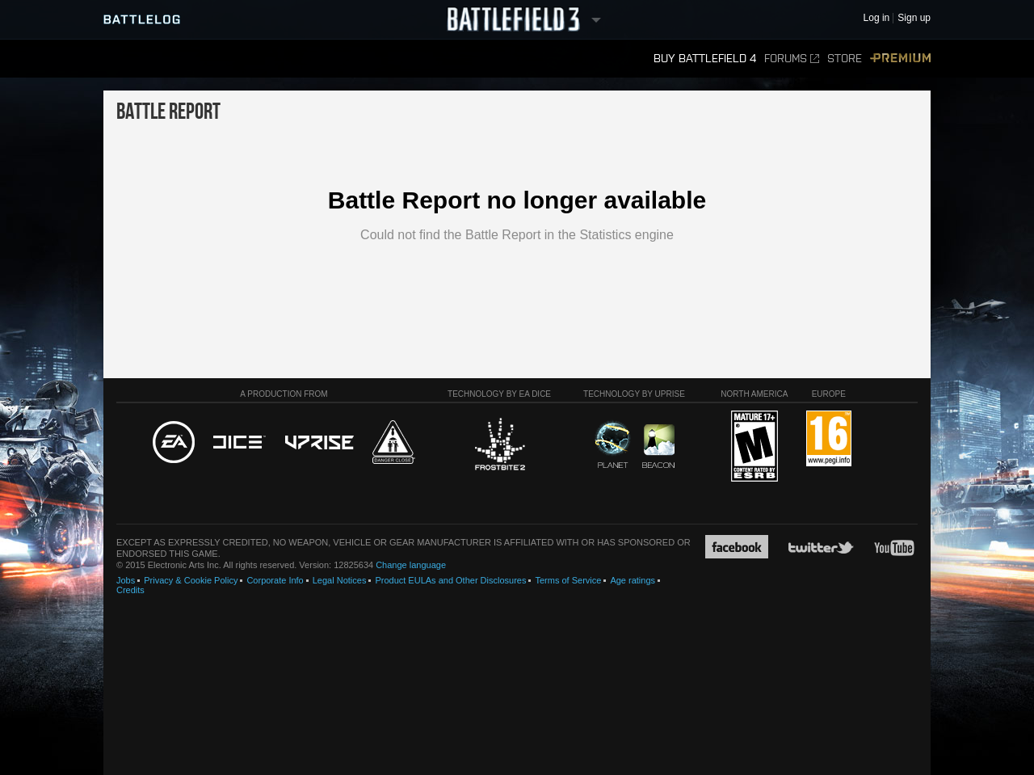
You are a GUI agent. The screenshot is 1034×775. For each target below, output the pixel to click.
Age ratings (632, 580)
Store (844, 58)
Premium (900, 59)
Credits (130, 590)
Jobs (125, 580)
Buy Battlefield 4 (705, 58)
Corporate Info (274, 580)
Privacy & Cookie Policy (190, 580)
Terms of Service (568, 580)
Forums (791, 58)
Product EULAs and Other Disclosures (450, 580)
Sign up (914, 18)
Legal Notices (340, 580)
